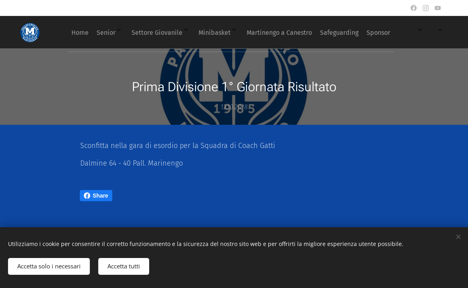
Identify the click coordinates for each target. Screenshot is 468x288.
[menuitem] (240, 32)
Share (96, 195)
